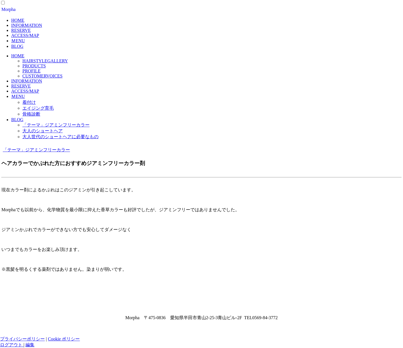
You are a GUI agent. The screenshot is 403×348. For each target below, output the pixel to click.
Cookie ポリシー (64, 339)
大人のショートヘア (42, 130)
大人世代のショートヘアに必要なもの (60, 136)
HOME (17, 20)
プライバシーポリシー (22, 339)
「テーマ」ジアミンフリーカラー (56, 125)
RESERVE (21, 30)
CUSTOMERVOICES (42, 76)
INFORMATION (26, 25)
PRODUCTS (34, 66)
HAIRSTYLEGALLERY (45, 60)
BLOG (17, 46)
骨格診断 (31, 114)
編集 (29, 344)
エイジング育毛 (38, 108)
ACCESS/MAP (25, 35)
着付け (29, 102)
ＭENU (18, 40)
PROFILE (31, 71)
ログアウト (12, 344)
